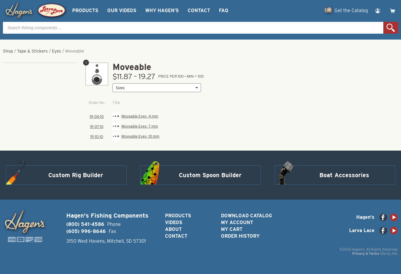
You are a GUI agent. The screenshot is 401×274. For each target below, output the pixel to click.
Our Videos (121, 10)
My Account (237, 222)
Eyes (56, 51)
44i (394, 253)
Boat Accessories (344, 175)
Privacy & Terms (365, 253)
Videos (173, 222)
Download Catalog (246, 215)
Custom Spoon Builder (210, 175)
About (173, 229)
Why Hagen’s (162, 10)
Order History (240, 236)
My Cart (231, 229)
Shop (8, 51)
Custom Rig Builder (75, 175)
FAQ (223, 10)
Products (85, 10)
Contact (199, 10)
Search (390, 28)
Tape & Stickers (32, 51)
